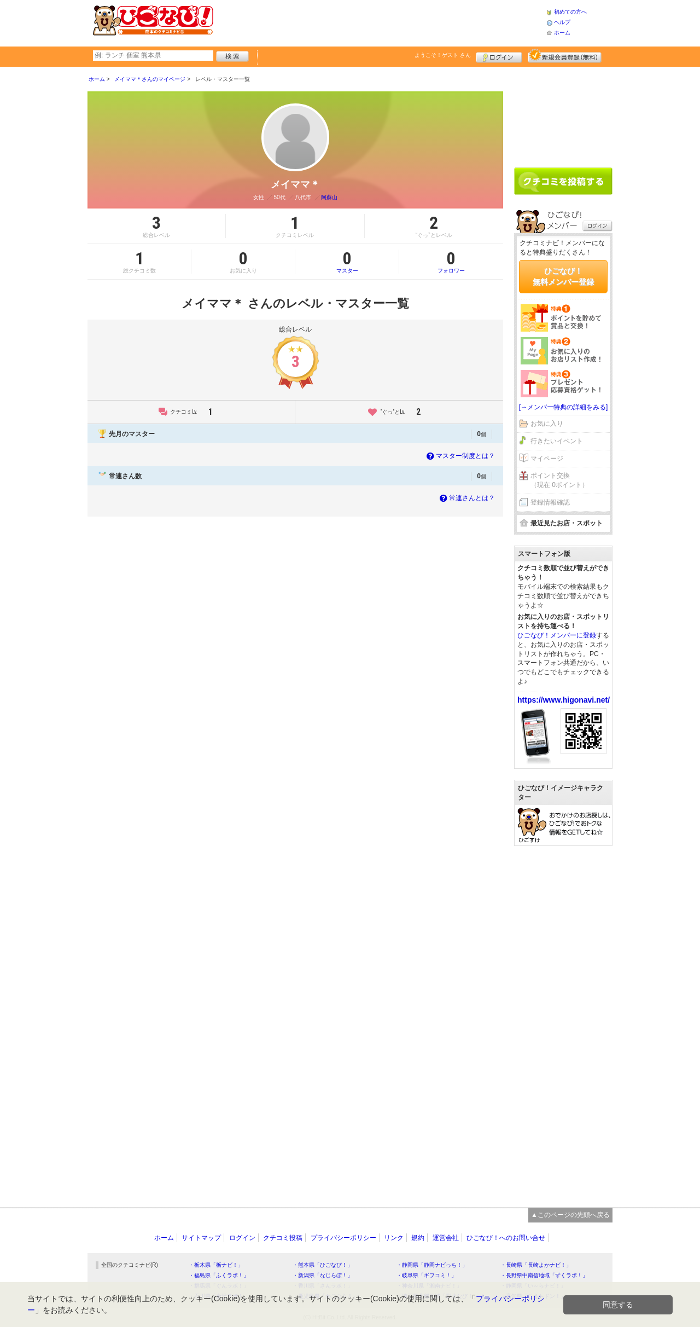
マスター (347, 262)
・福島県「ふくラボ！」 (219, 1275)
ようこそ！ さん (443, 55)
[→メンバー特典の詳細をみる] (563, 407)
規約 (417, 1238)
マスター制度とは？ (459, 456)
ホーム (562, 33)
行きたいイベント (556, 441)
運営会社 (446, 1238)
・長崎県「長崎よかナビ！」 (535, 1265)
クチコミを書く (563, 181)
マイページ (546, 458)
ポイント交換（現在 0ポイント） (559, 480)
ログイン (499, 56)
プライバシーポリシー (343, 1238)
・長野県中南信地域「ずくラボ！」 (544, 1275)
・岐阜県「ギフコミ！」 (426, 1275)
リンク (394, 1238)
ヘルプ (562, 22)
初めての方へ (570, 12)
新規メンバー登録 (565, 56)
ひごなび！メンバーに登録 (556, 635)
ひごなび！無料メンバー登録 (563, 276)
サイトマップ (201, 1238)
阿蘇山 (329, 197)
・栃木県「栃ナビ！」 (216, 1265)
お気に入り (546, 423)
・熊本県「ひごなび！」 (323, 1265)
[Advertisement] (380, 21)
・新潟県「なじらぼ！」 (323, 1275)
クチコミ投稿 (282, 1238)
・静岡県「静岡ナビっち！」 (432, 1265)
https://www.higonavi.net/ (563, 700)
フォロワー (451, 262)
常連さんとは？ (466, 498)
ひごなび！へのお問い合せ (505, 1238)
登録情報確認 (550, 502)
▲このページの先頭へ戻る (570, 1215)
